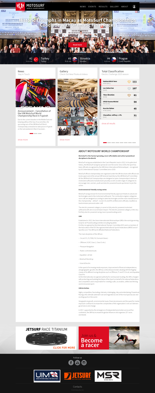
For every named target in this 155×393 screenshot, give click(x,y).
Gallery (114, 6)
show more (23, 139)
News (83, 6)
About (124, 6)
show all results (108, 123)
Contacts (77, 387)
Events (92, 6)
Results (103, 6)
